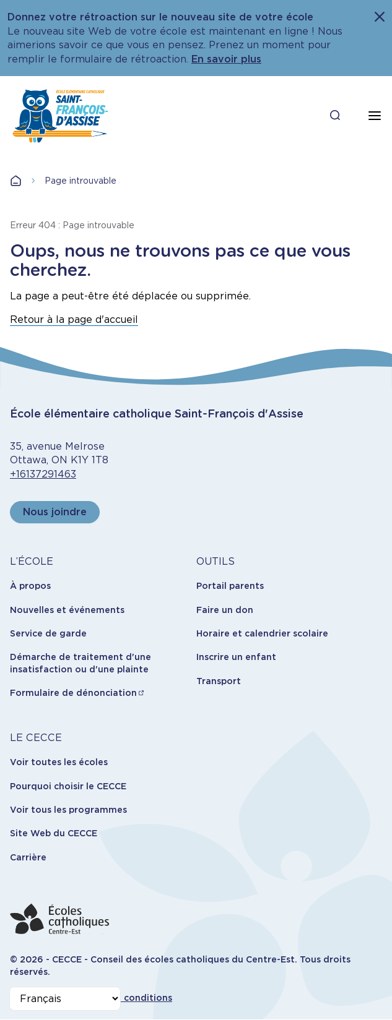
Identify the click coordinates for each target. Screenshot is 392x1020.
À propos (30, 586)
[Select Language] (65, 999)
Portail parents (230, 586)
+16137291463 (43, 474)
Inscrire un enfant (236, 657)
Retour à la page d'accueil (74, 319)
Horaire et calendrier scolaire (262, 633)
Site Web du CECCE (53, 833)
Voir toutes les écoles (59, 762)
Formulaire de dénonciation (73, 693)
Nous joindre (55, 512)
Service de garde (48, 633)
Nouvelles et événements (67, 610)
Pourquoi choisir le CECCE (68, 786)
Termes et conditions (124, 998)
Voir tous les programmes (68, 810)
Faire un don (224, 610)
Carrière (28, 857)
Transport (218, 681)
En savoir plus (226, 59)
